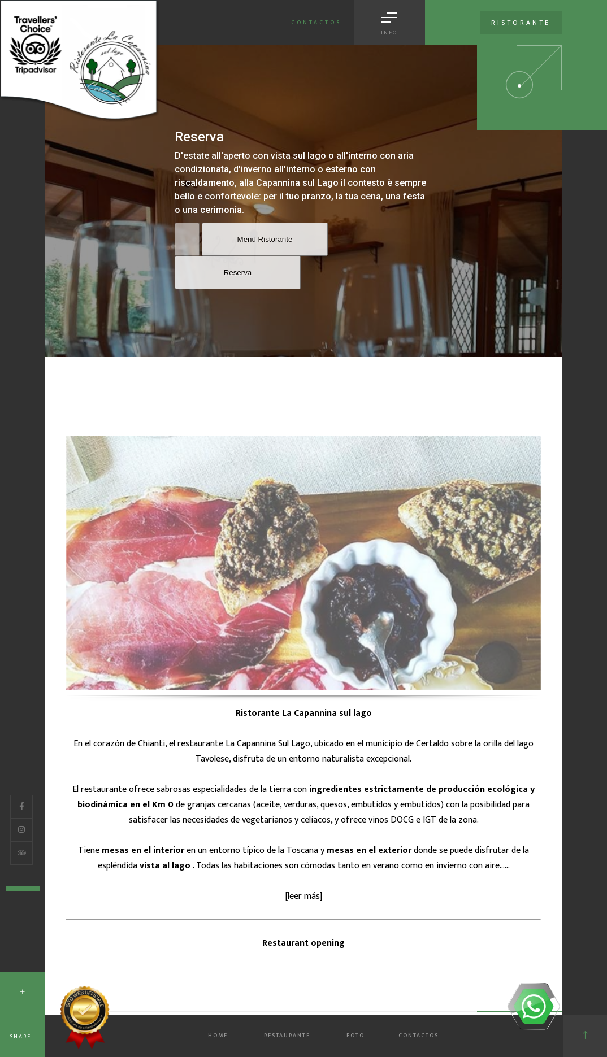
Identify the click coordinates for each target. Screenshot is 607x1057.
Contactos (316, 22)
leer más (304, 896)
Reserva (238, 272)
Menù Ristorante (265, 239)
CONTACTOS (418, 1035)
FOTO (355, 1035)
